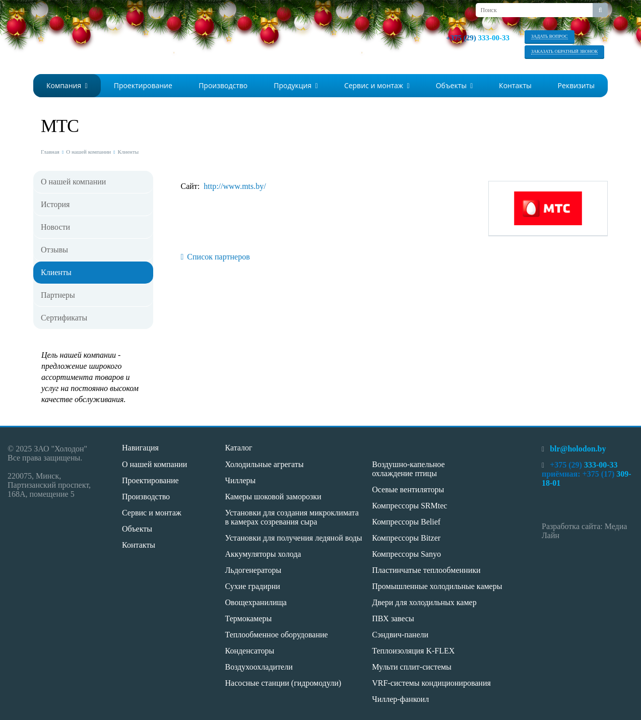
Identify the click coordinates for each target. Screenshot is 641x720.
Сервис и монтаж (377, 85)
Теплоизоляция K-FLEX (413, 650)
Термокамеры (248, 618)
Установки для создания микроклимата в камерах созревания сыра (292, 517)
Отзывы (54, 249)
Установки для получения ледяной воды (293, 538)
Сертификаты (64, 317)
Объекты (454, 85)
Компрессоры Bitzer (406, 538)
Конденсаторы (250, 650)
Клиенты (128, 152)
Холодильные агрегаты (264, 464)
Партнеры (58, 295)
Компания (67, 85)
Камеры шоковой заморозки (273, 496)
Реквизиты (576, 85)
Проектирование (143, 85)
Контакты (515, 85)
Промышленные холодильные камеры (437, 586)
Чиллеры (240, 480)
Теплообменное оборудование (276, 634)
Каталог (238, 447)
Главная (50, 152)
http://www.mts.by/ (235, 186)
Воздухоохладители (259, 667)
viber (503, 50)
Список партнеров (215, 256)
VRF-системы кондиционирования (431, 683)
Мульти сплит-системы (412, 667)
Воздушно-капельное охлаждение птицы (408, 469)
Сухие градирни (252, 586)
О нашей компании (88, 152)
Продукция (295, 85)
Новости (55, 227)
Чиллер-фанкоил (400, 699)
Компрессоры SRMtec (409, 505)
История (55, 204)
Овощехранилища (256, 602)
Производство (223, 85)
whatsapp (488, 50)
